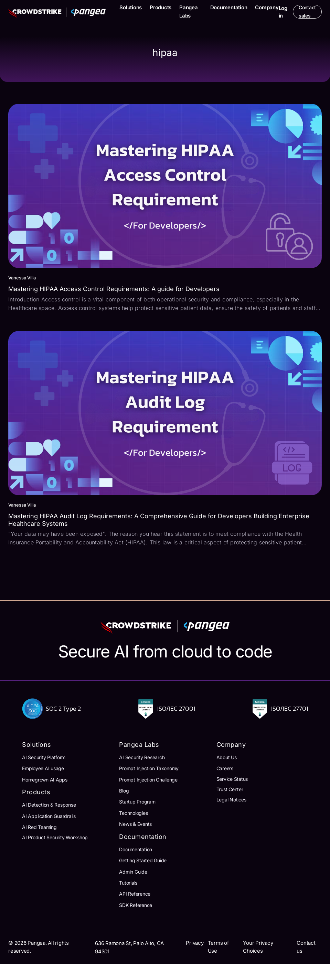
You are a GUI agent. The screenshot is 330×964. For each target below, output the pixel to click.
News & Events (135, 824)
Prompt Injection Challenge (148, 780)
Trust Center (229, 789)
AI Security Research (141, 757)
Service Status (232, 779)
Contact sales (307, 12)
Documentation (228, 7)
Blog (124, 791)
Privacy (194, 943)
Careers (224, 768)
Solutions (130, 7)
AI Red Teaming (39, 827)
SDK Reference (135, 905)
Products (160, 7)
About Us (226, 757)
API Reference (134, 894)
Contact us (306, 947)
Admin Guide (133, 872)
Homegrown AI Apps (44, 780)
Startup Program (137, 802)
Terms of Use (218, 947)
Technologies (133, 813)
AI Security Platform (43, 757)
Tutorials (128, 883)
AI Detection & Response (49, 805)
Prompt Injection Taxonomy (149, 768)
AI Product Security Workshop (55, 837)
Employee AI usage (43, 768)
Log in (283, 12)
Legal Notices (231, 799)
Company (266, 7)
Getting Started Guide (143, 860)
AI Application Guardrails (49, 816)
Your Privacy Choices (258, 947)
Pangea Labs (188, 11)
